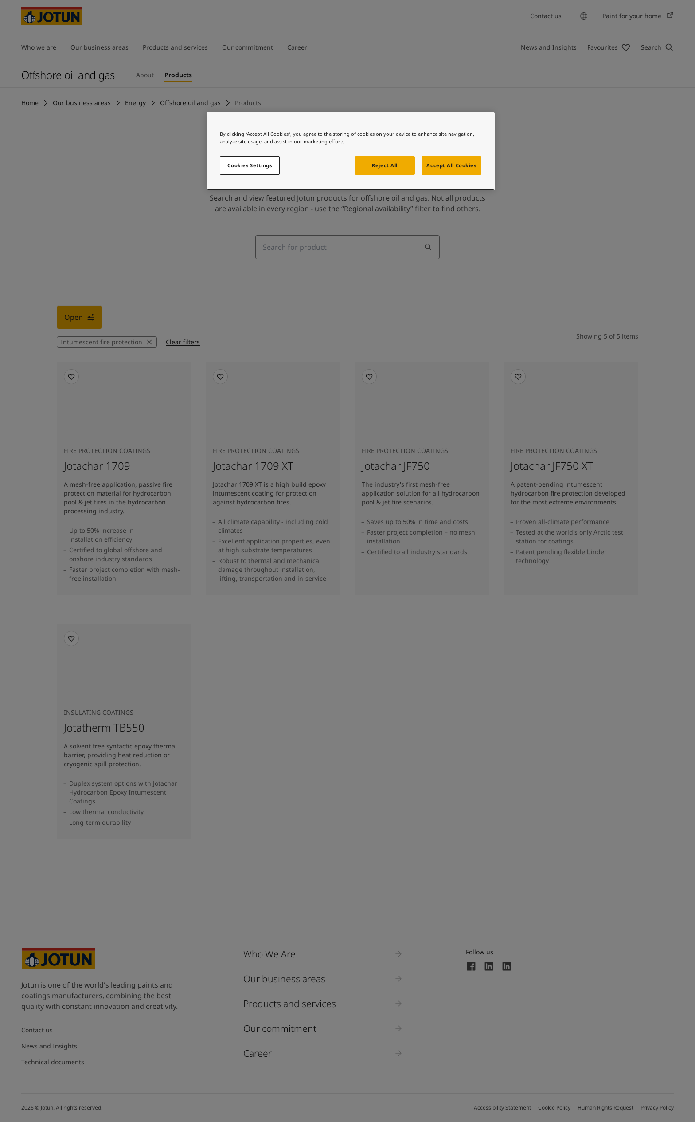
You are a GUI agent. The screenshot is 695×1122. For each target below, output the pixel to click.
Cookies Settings (249, 165)
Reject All (385, 165)
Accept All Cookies (451, 165)
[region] (351, 151)
